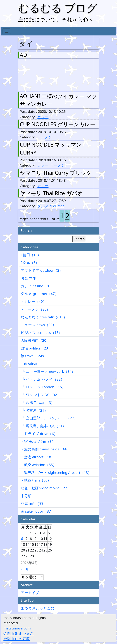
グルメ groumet (50, 206)
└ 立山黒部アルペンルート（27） (49, 418)
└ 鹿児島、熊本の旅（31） (43, 425)
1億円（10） (31, 254)
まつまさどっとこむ (37, 608)
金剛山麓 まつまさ (18, 633)
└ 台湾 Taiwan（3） (38, 402)
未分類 (26, 495)
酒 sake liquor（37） (38, 511)
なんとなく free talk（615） (44, 317)
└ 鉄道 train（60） (36, 480)
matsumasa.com (17, 628)
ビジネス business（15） (41, 332)
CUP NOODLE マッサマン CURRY (51, 148)
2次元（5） (30, 262)
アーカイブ (30, 592)
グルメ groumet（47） (39, 293)
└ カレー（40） (33, 301)
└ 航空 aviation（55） (38, 464)
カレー (42, 116)
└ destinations (32, 363)
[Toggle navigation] (6, 31)
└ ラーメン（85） (35, 309)
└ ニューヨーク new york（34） (48, 371)
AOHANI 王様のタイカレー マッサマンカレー (58, 100)
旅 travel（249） (34, 355)
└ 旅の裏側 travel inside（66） (46, 449)
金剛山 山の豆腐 (16, 638)
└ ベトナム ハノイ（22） (42, 379)
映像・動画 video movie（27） (46, 488)
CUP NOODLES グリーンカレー (57, 124)
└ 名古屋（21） (34, 410)
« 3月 (25, 569)
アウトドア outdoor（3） (42, 270)
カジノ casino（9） (37, 286)
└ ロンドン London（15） (43, 386)
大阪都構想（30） (35, 340)
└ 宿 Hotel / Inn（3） (38, 441)
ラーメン (44, 137)
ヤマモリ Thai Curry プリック (56, 172)
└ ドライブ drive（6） (39, 433)
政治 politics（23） (36, 348)
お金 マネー (30, 278)
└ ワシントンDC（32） (41, 394)
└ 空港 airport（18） (38, 456)
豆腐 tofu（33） (34, 503)
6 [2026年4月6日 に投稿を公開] (22, 538)
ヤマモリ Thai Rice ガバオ (51, 193)
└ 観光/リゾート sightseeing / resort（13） (56, 472)
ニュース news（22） (38, 324)
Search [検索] (79, 238)
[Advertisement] (36, 74)
